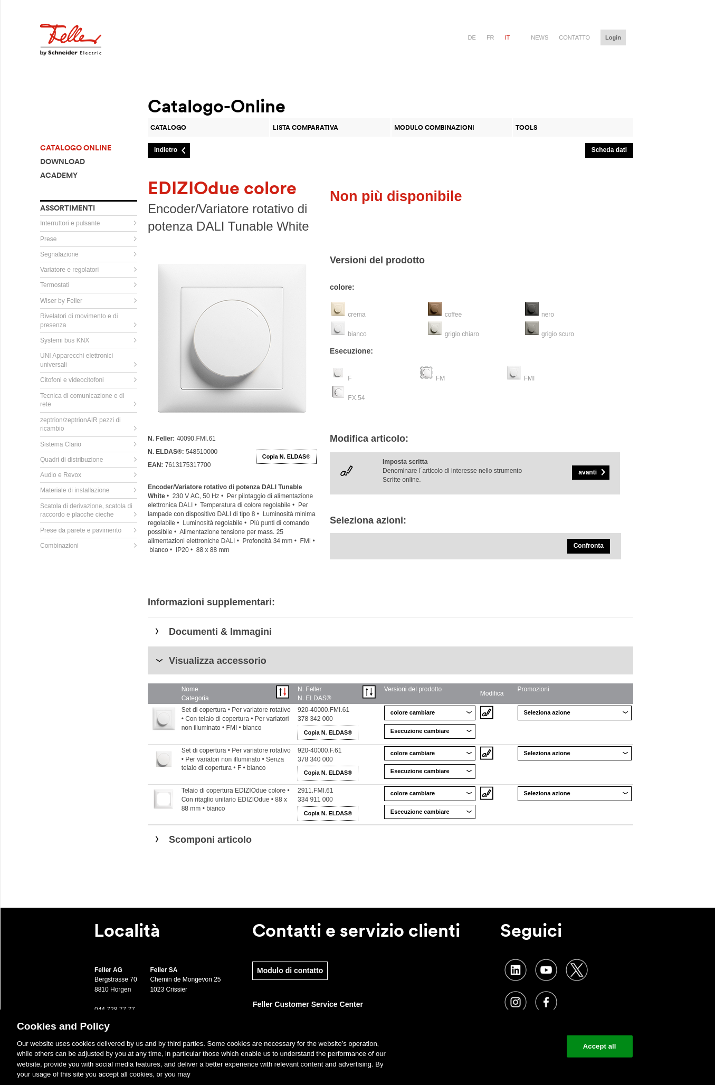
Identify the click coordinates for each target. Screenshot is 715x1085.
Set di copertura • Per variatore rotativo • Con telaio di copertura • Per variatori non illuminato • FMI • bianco (236, 718)
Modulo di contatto (290, 970)
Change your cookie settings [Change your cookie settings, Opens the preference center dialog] (509, 1046)
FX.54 (356, 398)
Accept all (599, 1046)
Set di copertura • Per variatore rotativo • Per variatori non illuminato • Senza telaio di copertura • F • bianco (236, 759)
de (472, 37)
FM (440, 378)
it (507, 37)
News (539, 37)
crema (356, 314)
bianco (357, 334)
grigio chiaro (462, 334)
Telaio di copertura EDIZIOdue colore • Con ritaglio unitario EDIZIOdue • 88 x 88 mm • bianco (236, 799)
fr (490, 37)
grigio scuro (557, 334)
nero (547, 314)
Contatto (574, 37)
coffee (453, 314)
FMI (529, 378)
